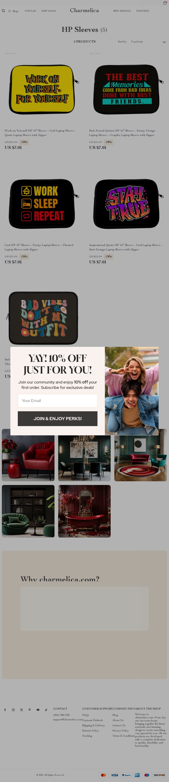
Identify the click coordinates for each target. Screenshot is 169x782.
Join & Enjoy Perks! (58, 418)
